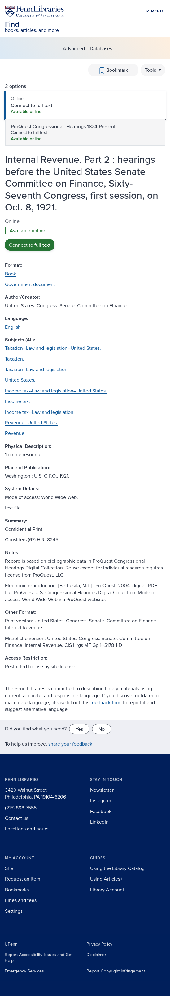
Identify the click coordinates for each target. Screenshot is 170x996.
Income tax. (17, 401)
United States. (20, 379)
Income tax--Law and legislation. (40, 412)
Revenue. (15, 433)
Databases (101, 48)
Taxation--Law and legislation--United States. (53, 347)
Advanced (74, 48)
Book (10, 273)
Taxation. (14, 358)
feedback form (106, 702)
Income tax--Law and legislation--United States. (56, 390)
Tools (151, 70)
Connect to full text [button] (29, 244)
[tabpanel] (85, 234)
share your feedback (70, 743)
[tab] (85, 105)
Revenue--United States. (31, 422)
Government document (30, 284)
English (13, 326)
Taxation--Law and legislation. (37, 369)
